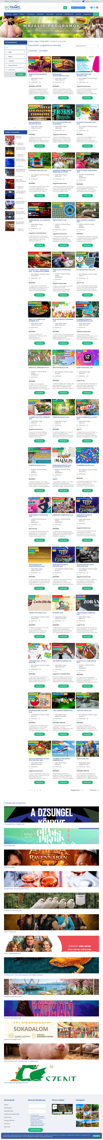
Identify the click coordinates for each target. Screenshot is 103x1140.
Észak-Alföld (44, 41)
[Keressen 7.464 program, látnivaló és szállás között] (45, 7)
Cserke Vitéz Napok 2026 (37, 613)
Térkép (85, 1)
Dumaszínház (57, 646)
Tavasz (86, 60)
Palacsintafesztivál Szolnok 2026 (84, 75)
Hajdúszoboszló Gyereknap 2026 (63, 320)
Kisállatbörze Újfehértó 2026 (86, 220)
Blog (96, 14)
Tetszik (57, 1112)
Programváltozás (9, 1120)
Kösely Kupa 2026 (83, 758)
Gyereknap (32, 154)
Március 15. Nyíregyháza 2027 (39, 367)
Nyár (37, 60)
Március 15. (32, 351)
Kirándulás (69, 14)
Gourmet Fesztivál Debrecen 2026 (39, 418)
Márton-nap (57, 57)
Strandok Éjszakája (83, 302)
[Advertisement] (15, 103)
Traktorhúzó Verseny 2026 (62, 710)
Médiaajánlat (8, 1108)
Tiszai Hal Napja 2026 (84, 710)
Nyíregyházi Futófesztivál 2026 (38, 515)
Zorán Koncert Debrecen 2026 (86, 613)
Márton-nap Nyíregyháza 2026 (62, 270)
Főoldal (30, 41)
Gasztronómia (57, 60)
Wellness (49, 14)
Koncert (79, 596)
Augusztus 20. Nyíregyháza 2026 (86, 661)
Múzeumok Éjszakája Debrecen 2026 (84, 515)
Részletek (39, 98)
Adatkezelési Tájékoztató (36, 1125)
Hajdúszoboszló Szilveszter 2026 (35, 123)
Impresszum (8, 1117)
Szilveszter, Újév (34, 105)
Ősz (64, 60)
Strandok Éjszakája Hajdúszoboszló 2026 (85, 320)
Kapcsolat (7, 1127)
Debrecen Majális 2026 (61, 417)
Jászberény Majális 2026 (85, 465)
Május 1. (60, 351)
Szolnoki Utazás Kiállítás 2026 (86, 123)
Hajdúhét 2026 (58, 613)
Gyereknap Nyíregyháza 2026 (63, 515)
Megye (22, 14)
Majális (55, 351)
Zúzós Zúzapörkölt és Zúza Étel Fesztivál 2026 (39, 759)
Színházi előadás (58, 644)
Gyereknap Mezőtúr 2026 (38, 170)
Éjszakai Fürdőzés (82, 307)
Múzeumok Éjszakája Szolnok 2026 (60, 565)
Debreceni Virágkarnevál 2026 (38, 75)
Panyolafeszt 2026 (59, 220)
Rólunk (6, 1105)
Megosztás (68, 1112)
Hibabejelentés (8, 1111)
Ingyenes (32, 62)
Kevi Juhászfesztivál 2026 (86, 270)
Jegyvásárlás (94, 1)
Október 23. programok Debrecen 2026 (61, 759)
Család (78, 14)
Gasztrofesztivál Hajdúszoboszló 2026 (37, 565)
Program (40, 14)
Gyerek (31, 156)
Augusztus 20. (33, 57)
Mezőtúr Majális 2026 (60, 367)
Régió (15, 14)
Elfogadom (96, 1135)
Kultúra (59, 14)
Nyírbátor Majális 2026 (37, 465)
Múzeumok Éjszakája (83, 498)
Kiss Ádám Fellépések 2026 (62, 661)
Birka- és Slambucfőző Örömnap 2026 (37, 320)
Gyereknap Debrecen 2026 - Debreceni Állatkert (62, 171)
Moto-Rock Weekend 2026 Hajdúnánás (62, 123)
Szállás (8, 14)
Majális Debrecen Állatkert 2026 (87, 418)
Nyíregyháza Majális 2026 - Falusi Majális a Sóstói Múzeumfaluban (62, 466)
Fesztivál (32, 60)
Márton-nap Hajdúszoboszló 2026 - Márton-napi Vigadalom (61, 75)
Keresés (20, 74)
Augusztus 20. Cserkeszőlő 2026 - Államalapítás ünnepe (39, 270)
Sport (31, 498)
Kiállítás (79, 105)
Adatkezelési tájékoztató (11, 1114)
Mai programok (75, 1)
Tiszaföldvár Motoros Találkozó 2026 (85, 565)
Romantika (87, 14)
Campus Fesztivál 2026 (85, 367)
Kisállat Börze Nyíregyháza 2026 (87, 171)
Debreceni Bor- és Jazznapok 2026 (39, 220)
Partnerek (7, 1123)
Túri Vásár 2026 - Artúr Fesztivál (37, 661)
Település (30, 14)
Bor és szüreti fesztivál (36, 204)
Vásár (78, 154)
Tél (42, 105)
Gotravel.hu (61, 1105)
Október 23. (56, 742)
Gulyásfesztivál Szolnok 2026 (38, 711)
